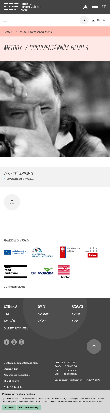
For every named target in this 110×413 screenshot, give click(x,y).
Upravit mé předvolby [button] (28, 407)
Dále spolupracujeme (15, 287)
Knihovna (43, 314)
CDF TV (41, 306)
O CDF (7, 314)
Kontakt (77, 314)
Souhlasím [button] (9, 407)
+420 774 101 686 (13, 387)
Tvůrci (42, 321)
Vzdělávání (10, 306)
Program (8, 31)
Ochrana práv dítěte (16, 328)
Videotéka (9, 321)
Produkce (77, 306)
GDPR (75, 321)
